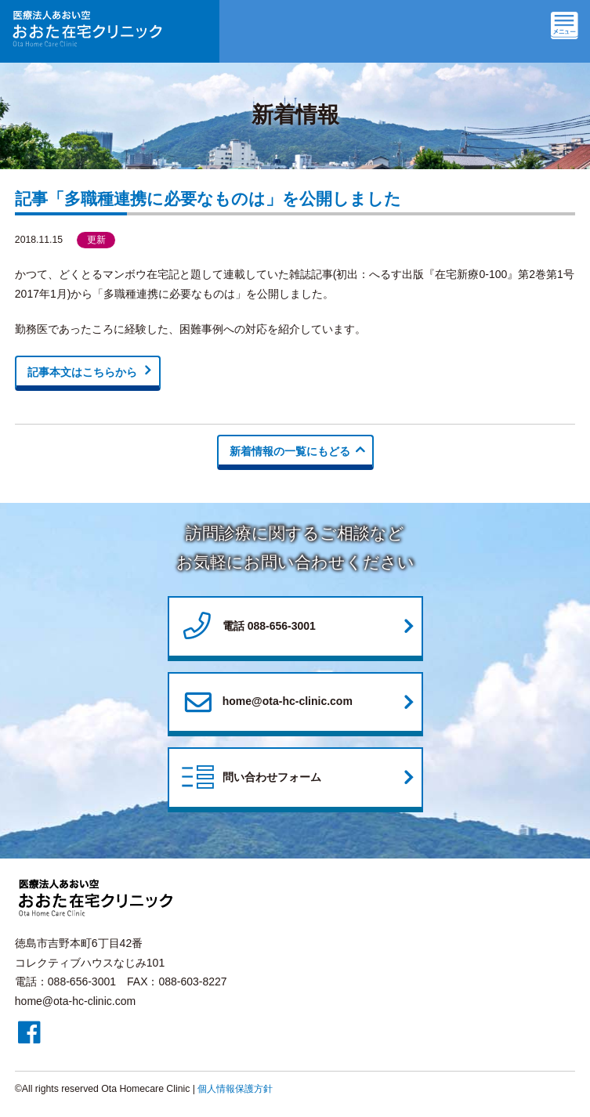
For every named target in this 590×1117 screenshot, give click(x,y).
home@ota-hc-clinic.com (266, 702)
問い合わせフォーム (250, 778)
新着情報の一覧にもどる (290, 451)
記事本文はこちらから (82, 372)
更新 (96, 239)
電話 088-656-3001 (247, 627)
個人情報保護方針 (235, 1088)
